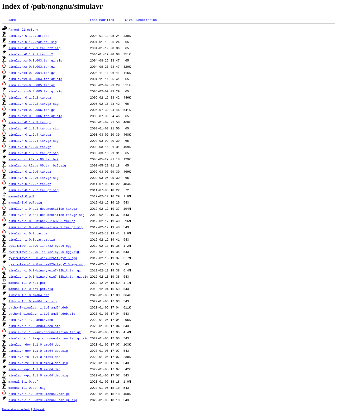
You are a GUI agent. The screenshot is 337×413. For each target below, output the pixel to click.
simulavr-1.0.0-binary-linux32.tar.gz (42, 221)
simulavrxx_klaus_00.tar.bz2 (34, 159)
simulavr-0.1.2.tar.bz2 (29, 35)
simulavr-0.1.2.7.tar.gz (30, 184)
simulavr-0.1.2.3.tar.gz (30, 122)
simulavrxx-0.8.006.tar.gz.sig (35, 116)
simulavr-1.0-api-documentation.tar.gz (43, 208)
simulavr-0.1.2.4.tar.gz (30, 134)
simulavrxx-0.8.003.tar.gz (32, 66)
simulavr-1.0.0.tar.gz (28, 233)
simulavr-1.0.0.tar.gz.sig (32, 239)
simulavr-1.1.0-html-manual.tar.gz (39, 394)
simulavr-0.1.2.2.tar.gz (30, 97)
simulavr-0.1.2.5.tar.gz (30, 147)
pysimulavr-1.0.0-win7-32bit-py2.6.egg (43, 258)
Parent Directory (23, 29)
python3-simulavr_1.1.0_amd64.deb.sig (42, 313)
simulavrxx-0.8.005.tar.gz (32, 85)
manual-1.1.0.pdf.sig (27, 387)
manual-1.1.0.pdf (23, 381)
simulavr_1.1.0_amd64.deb (31, 320)
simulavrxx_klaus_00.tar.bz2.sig (37, 165)
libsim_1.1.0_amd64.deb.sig (33, 301)
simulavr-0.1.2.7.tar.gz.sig (34, 190)
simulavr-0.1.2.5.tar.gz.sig (34, 153)
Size (129, 20)
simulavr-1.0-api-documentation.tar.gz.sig (47, 215)
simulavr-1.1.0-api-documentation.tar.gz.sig (48, 338)
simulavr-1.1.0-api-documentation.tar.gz (45, 332)
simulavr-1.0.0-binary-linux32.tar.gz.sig (46, 227)
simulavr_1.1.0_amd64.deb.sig (34, 326)
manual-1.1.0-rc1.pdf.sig (31, 289)
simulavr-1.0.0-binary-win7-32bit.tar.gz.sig (48, 276)
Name (12, 20)
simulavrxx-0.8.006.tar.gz (32, 110)
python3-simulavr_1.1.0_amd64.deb (38, 307)
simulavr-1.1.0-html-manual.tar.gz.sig (43, 400)
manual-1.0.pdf (21, 196)
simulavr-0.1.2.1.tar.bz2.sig (34, 48)
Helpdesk (38, 409)
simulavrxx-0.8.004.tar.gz (32, 73)
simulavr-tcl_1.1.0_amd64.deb (34, 357)
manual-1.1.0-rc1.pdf (27, 282)
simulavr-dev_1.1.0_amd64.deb (34, 344)
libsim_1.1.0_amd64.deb (29, 295)
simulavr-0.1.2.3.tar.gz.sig (34, 128)
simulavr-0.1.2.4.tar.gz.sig (34, 140)
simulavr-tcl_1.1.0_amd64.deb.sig (38, 363)
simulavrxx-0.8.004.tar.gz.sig (35, 79)
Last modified (102, 20)
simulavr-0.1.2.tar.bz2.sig (33, 42)
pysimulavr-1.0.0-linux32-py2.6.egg (40, 245)
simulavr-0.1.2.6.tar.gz (30, 171)
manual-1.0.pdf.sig (25, 202)
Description (146, 20)
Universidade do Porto (16, 409)
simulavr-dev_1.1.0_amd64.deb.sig (38, 350)
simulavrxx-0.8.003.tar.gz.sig (35, 60)
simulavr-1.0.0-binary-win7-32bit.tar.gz (45, 270)
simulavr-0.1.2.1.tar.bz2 (31, 54)
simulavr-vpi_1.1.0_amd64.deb (34, 369)
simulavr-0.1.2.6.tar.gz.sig (34, 178)
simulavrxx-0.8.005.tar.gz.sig (35, 91)
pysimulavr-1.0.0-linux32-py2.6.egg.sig (44, 252)
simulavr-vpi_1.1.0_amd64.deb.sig (38, 375)
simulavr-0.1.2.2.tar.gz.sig (34, 103)
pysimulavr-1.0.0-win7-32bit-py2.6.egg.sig (47, 264)
